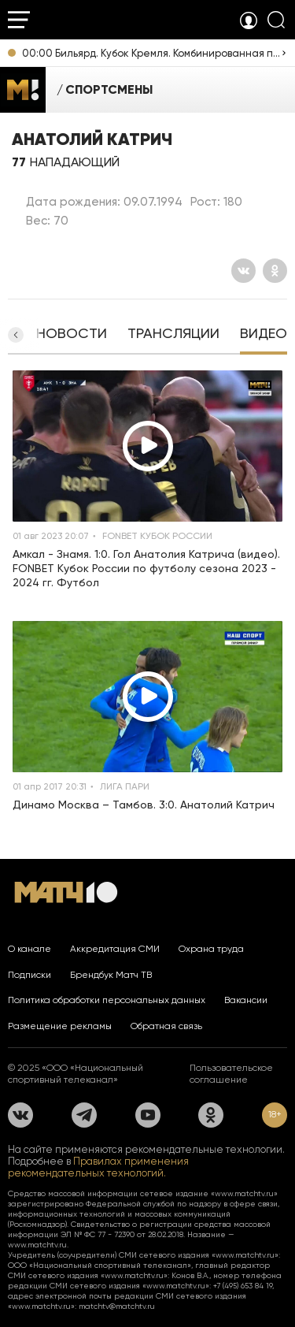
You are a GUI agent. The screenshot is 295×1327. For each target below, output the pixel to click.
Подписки (29, 974)
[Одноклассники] (275, 270)
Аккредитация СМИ (115, 948)
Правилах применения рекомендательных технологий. (98, 1167)
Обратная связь (166, 1025)
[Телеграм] (84, 1115)
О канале (29, 948)
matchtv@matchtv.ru (117, 1306)
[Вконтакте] (243, 270)
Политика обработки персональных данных (106, 999)
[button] (16, 335)
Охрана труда (211, 948)
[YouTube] (147, 1115)
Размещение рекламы (60, 1025)
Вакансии (245, 999)
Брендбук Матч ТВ (111, 974)
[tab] (71, 335)
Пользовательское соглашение (231, 1073)
